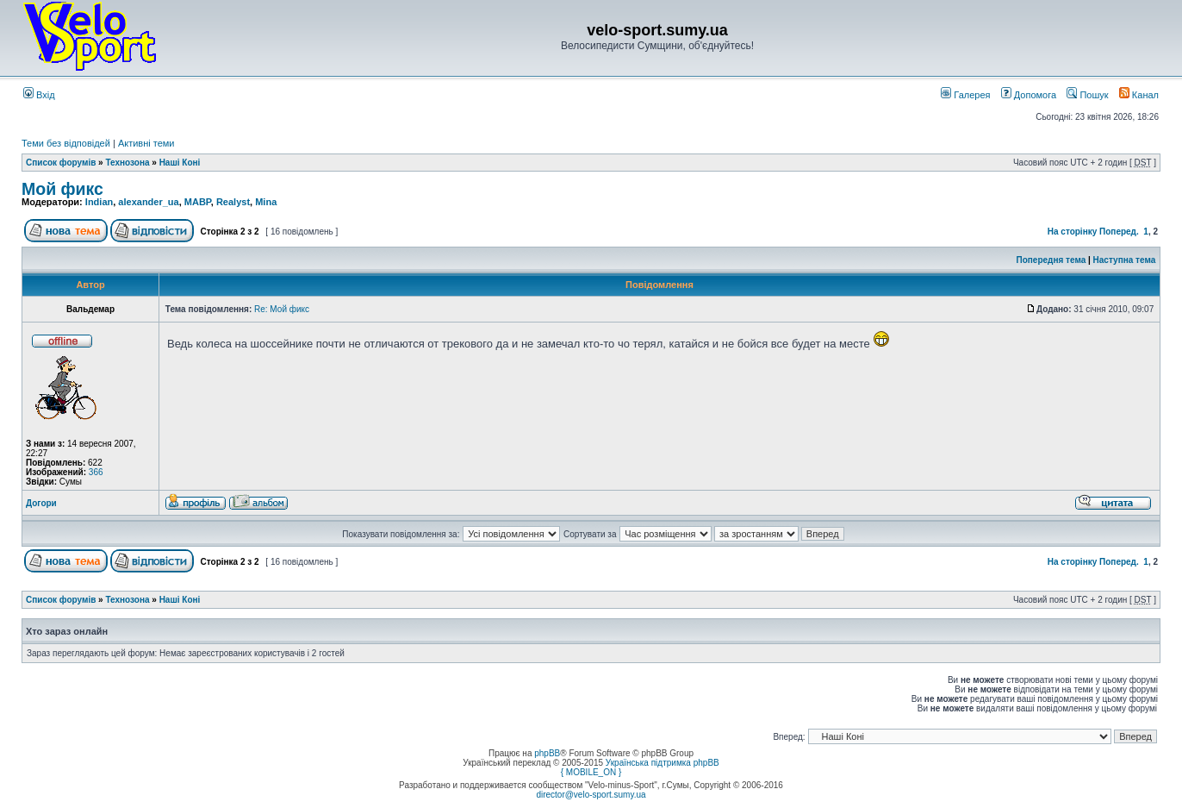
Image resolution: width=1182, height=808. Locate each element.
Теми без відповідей (66, 143)
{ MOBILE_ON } (591, 772)
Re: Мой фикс (281, 309)
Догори (41, 503)
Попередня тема (1051, 260)
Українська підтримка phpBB (662, 762)
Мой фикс (62, 188)
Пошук (1087, 95)
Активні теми (146, 143)
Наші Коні (180, 162)
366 (96, 472)
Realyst (233, 202)
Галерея (965, 95)
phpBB (547, 753)
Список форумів (61, 162)
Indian (99, 202)
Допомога (1028, 95)
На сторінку (1073, 231)
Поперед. (1119, 231)
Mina (266, 202)
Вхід (39, 95)
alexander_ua (148, 202)
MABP (197, 202)
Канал (1139, 95)
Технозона (127, 162)
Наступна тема (1124, 260)
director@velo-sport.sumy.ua (590, 794)
